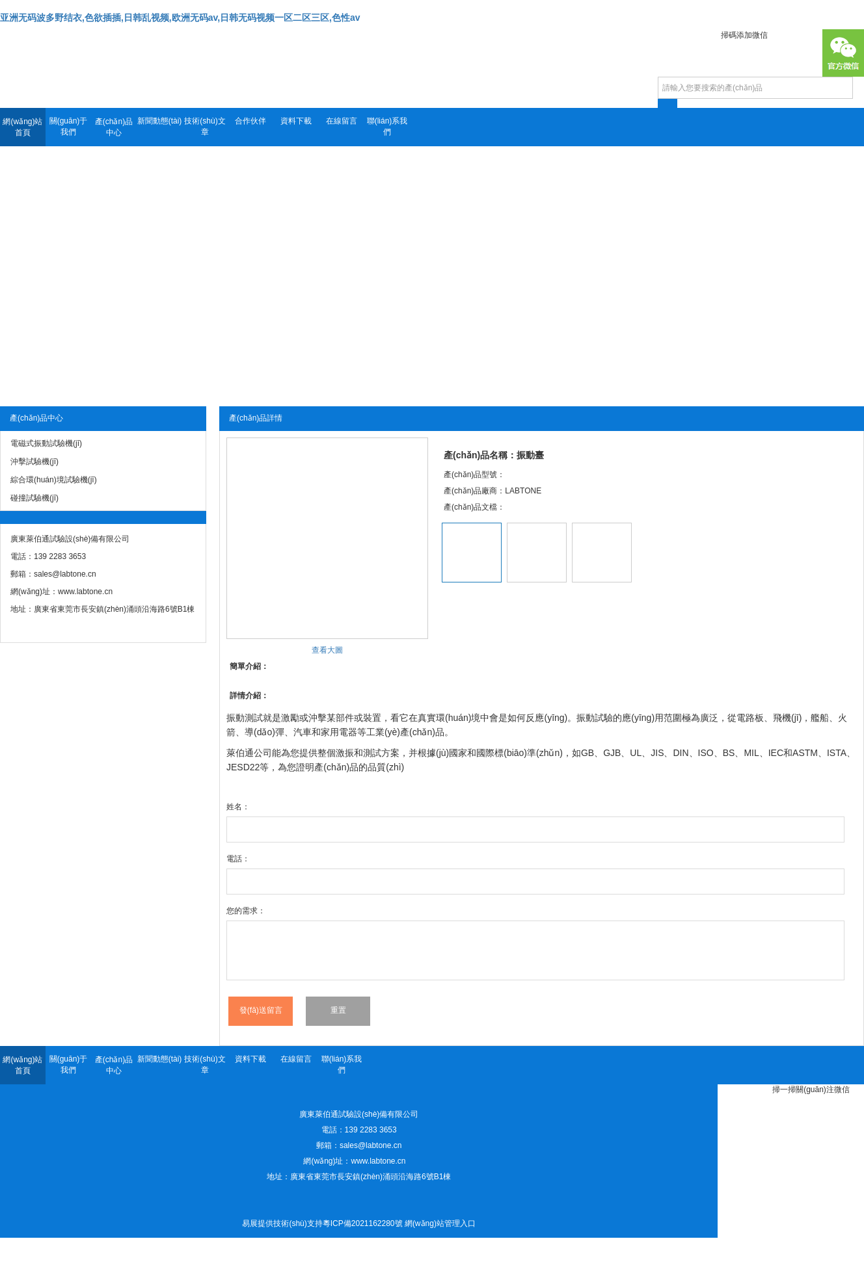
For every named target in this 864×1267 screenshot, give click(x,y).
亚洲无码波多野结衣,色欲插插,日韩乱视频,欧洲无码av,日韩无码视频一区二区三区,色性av (180, 17)
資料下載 (296, 120)
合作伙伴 (250, 120)
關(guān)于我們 (68, 126)
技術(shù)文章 (204, 126)
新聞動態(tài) (159, 120)
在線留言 (341, 120)
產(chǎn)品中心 (114, 127)
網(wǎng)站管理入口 (440, 1223)
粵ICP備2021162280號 (363, 1223)
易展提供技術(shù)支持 (282, 1223)
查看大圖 (327, 650)
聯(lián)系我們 (387, 126)
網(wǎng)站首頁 (22, 127)
